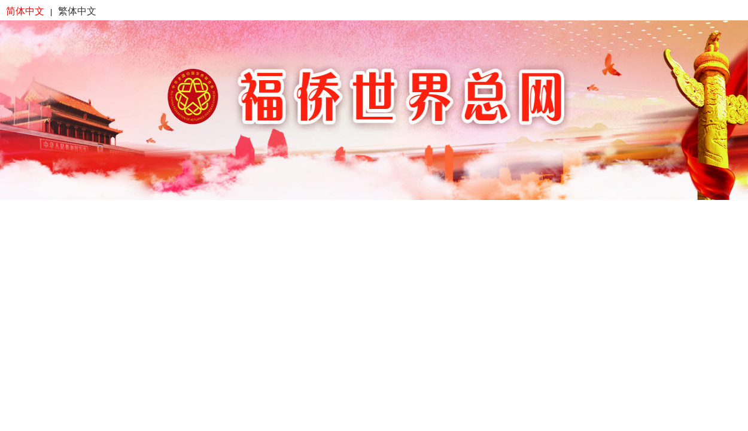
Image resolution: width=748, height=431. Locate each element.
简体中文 (25, 11)
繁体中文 (77, 11)
